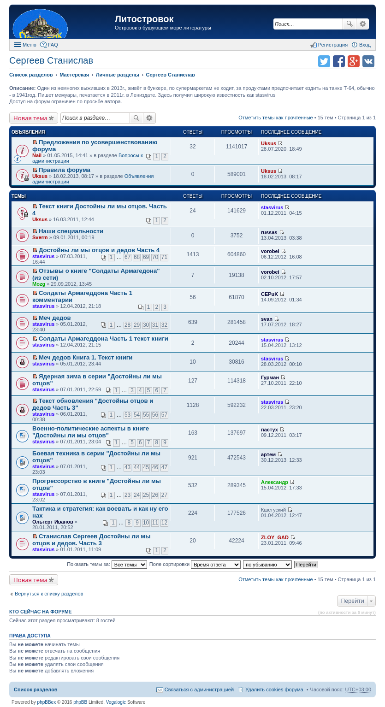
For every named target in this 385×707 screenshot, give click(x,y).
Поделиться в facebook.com (339, 61)
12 (164, 522)
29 (137, 325)
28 (127, 325)
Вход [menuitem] (365, 44)
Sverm (40, 237)
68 (137, 257)
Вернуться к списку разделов (49, 593)
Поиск (349, 23)
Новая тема (30, 118)
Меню (29, 44)
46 (155, 467)
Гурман (270, 377)
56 (155, 415)
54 (137, 415)
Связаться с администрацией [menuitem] (199, 689)
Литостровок (144, 19)
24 (137, 495)
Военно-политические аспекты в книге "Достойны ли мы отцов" (90, 432)
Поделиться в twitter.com (324, 61)
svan (266, 319)
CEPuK (269, 294)
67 (127, 257)
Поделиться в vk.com (368, 61)
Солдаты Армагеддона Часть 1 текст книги (103, 338)
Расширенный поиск (362, 23)
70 (155, 257)
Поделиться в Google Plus (354, 61)
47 (164, 467)
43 (127, 467)
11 (155, 522)
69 (146, 257)
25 (146, 495)
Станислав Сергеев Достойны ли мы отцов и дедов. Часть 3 (91, 540)
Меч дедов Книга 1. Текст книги (85, 357)
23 (127, 495)
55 (146, 415)
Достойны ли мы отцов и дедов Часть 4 (99, 250)
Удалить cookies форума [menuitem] (274, 689)
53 (127, 415)
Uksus (268, 143)
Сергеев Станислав (51, 60)
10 (146, 522)
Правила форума (64, 169)
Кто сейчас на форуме (40, 611)
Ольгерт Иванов (52, 521)
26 (155, 495)
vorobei (270, 251)
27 (164, 495)
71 (164, 257)
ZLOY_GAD (275, 537)
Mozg (38, 284)
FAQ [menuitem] (53, 44)
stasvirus (272, 207)
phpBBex (46, 702)
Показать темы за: (107, 564)
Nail (36, 155)
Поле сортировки (195, 564)
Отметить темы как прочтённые (275, 117)
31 (155, 325)
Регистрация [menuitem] (333, 44)
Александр (274, 482)
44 (137, 467)
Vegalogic (116, 702)
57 (164, 415)
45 (146, 467)
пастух (269, 429)
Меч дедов (55, 317)
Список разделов (36, 689)
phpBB (80, 702)
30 (146, 325)
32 (164, 325)
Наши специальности (71, 231)
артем (268, 454)
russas (269, 232)
